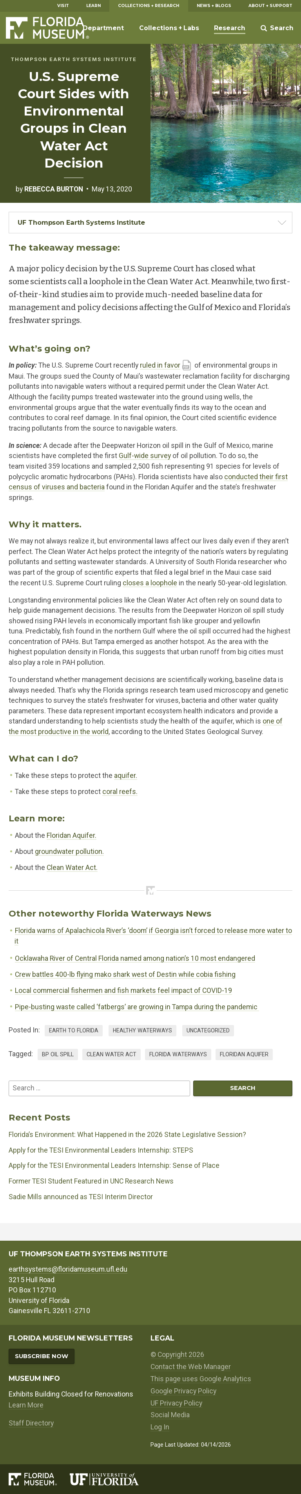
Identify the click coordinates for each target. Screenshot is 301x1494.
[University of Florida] (110, 1479)
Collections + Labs (169, 28)
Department (103, 28)
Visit (63, 5)
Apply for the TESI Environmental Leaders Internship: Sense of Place (114, 1165)
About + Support (270, 5)
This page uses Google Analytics (200, 1379)
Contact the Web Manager (190, 1367)
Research (229, 28)
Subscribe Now (41, 1356)
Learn (93, 5)
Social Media (170, 1415)
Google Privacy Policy (183, 1391)
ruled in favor (160, 365)
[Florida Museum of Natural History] (39, 1479)
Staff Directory (31, 1423)
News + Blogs (214, 5)
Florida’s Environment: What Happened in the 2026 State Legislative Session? (127, 1135)
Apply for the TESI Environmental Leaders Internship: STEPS (101, 1150)
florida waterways (178, 1054)
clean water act (111, 1054)
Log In (159, 1427)
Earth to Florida (73, 1030)
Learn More (26, 1405)
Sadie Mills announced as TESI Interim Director (81, 1197)
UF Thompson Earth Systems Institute (81, 222)
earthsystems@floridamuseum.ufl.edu (68, 1269)
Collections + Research (148, 5)
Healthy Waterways (142, 1030)
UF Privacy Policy (176, 1403)
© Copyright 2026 (177, 1355)
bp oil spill (58, 1054)
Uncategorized (208, 1030)
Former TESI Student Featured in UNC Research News (91, 1181)
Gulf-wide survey (145, 456)
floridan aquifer (244, 1054)
